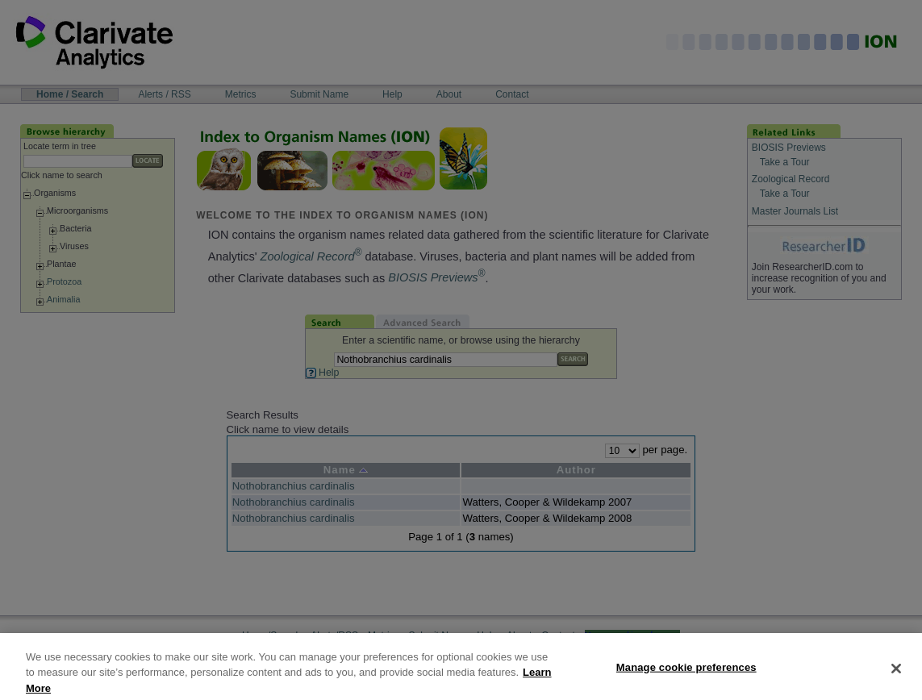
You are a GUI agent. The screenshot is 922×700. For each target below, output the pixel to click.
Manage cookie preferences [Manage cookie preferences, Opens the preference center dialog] (686, 675)
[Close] (896, 676)
